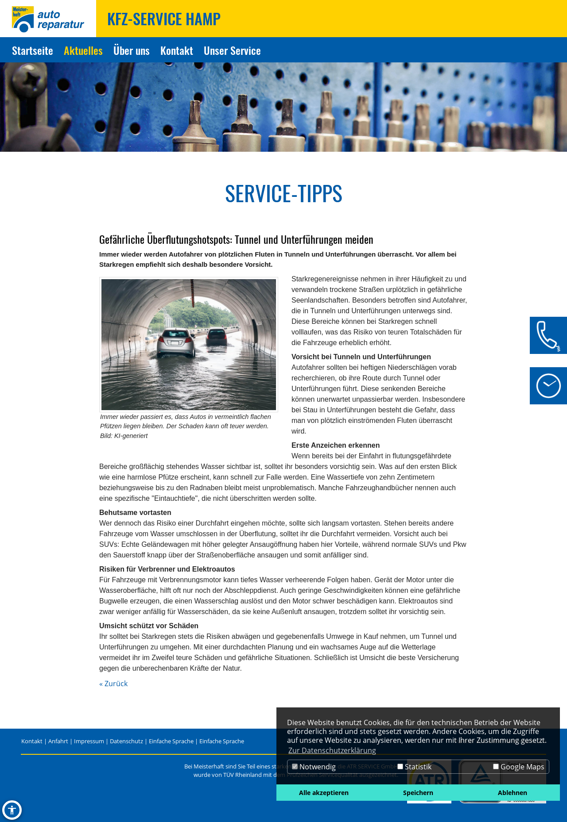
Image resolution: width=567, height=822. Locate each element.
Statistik (414, 767)
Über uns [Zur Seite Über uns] (131, 50)
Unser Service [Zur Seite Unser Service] (232, 50)
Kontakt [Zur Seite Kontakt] (176, 50)
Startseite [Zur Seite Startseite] (32, 50)
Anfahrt (58, 741)
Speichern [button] (418, 792)
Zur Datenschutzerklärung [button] (332, 750)
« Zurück (113, 683)
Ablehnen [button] (512, 792)
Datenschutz (126, 741)
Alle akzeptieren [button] (324, 792)
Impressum (89, 741)
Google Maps (518, 767)
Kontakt (32, 741)
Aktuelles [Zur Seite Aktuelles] (83, 50)
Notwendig (314, 767)
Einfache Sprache (171, 741)
